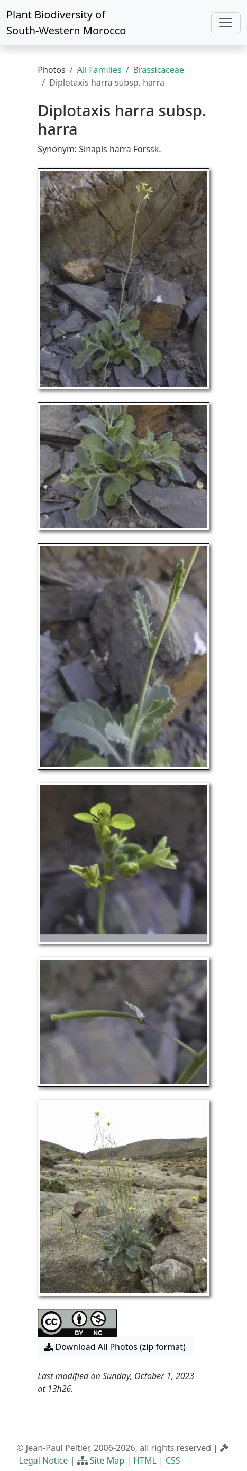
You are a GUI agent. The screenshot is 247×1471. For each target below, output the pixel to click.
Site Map (107, 1460)
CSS (173, 1460)
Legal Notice (43, 1460)
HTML (145, 1460)
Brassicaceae (158, 70)
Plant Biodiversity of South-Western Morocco (66, 22)
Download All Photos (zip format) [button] (114, 1347)
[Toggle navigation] (226, 22)
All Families (99, 70)
